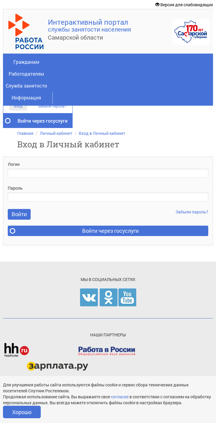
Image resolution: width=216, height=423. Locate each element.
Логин (14, 164)
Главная (25, 133)
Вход (18, 106)
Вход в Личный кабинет (102, 133)
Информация (26, 97)
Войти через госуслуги (43, 121)
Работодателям (26, 74)
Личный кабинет (56, 133)
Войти (19, 214)
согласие (120, 396)
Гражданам (26, 62)
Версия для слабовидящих (184, 4)
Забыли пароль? (52, 106)
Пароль (15, 188)
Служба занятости (26, 85)
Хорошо (22, 412)
